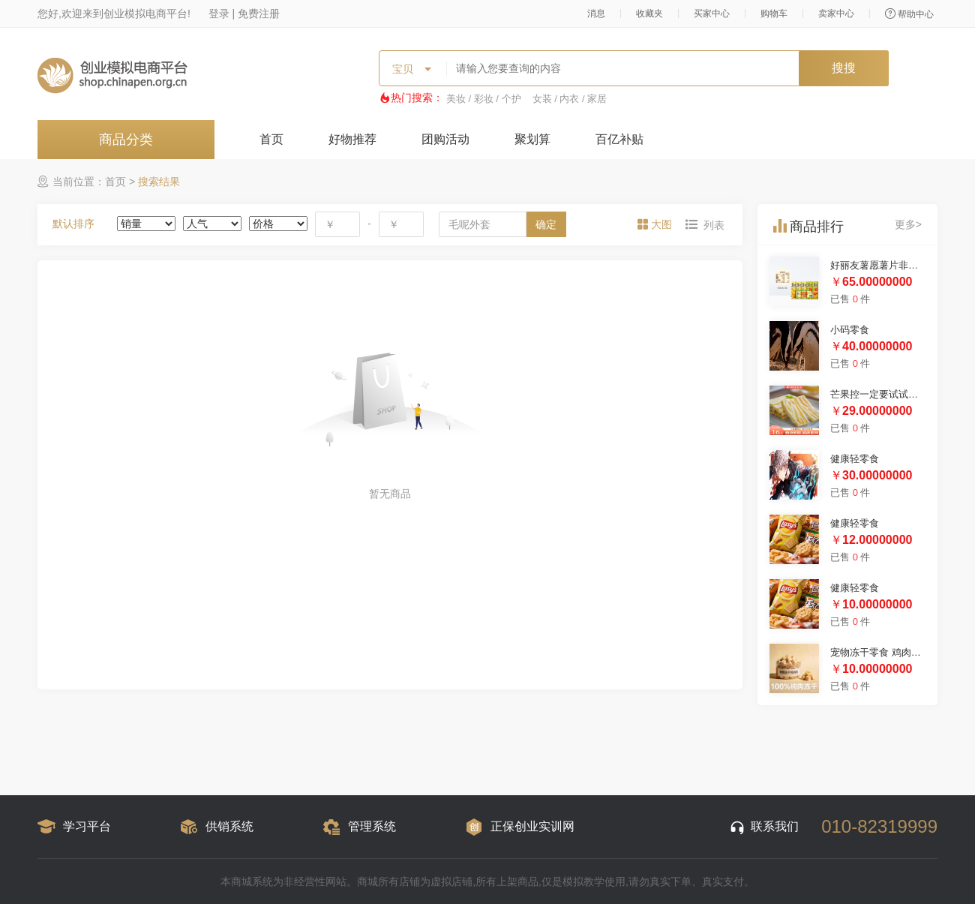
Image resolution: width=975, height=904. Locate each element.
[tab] (656, 224)
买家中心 (712, 13)
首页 (272, 139)
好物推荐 (352, 139)
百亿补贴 (620, 139)
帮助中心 (909, 14)
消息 (596, 13)
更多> (908, 224)
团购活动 (446, 139)
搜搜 (844, 68)
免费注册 (259, 14)
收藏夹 (649, 13)
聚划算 (532, 139)
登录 (219, 14)
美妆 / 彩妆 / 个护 (483, 98)
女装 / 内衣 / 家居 (570, 98)
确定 (546, 224)
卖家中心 (836, 13)
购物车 (774, 13)
